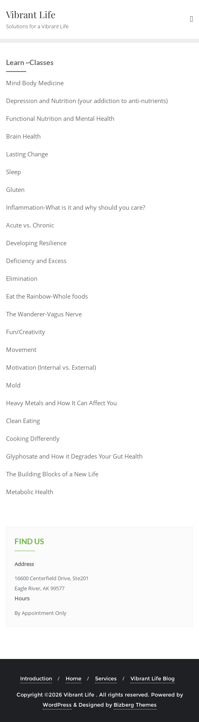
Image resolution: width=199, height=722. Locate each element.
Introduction (36, 678)
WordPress (57, 704)
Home (73, 678)
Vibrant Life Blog (153, 678)
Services (106, 678)
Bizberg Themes (135, 704)
